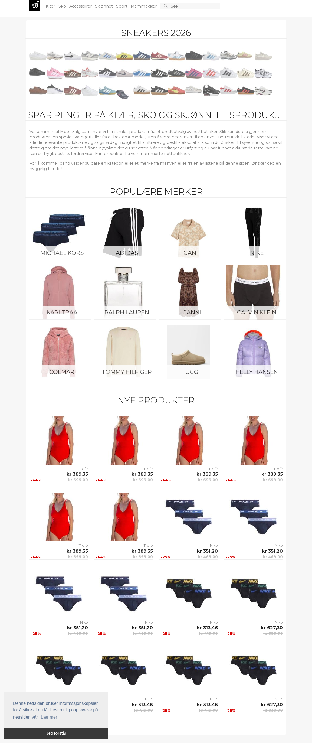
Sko (62, 6)
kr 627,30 (272, 627)
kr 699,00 (78, 480)
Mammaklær (144, 6)
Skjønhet (104, 6)
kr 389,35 (77, 474)
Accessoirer (81, 6)
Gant (191, 252)
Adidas (127, 252)
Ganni (191, 312)
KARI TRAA (62, 312)
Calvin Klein (256, 312)
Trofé (83, 469)
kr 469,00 (208, 557)
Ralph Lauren (126, 312)
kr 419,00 (208, 633)
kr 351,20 (207, 551)
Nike (257, 252)
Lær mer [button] (49, 717)
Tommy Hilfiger (127, 372)
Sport (122, 6)
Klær (51, 6)
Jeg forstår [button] (56, 733)
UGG (191, 372)
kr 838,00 (273, 633)
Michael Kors (62, 252)
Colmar (61, 372)
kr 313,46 (207, 627)
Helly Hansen (256, 372)
